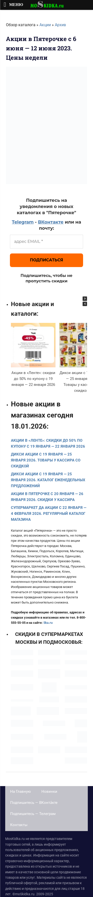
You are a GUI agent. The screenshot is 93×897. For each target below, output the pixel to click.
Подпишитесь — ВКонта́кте (34, 802)
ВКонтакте (50, 222)
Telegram (23, 222)
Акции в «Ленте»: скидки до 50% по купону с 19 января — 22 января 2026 (33, 379)
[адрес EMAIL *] (46, 242)
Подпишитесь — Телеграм (33, 814)
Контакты (19, 825)
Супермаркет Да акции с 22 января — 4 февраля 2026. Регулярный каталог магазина (48, 513)
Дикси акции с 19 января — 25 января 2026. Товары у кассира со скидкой (45, 460)
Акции (45, 24)
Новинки (49, 791)
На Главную (20, 791)
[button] (85, 298)
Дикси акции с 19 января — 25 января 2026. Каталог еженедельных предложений (48, 480)
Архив (60, 24)
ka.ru (49, 623)
